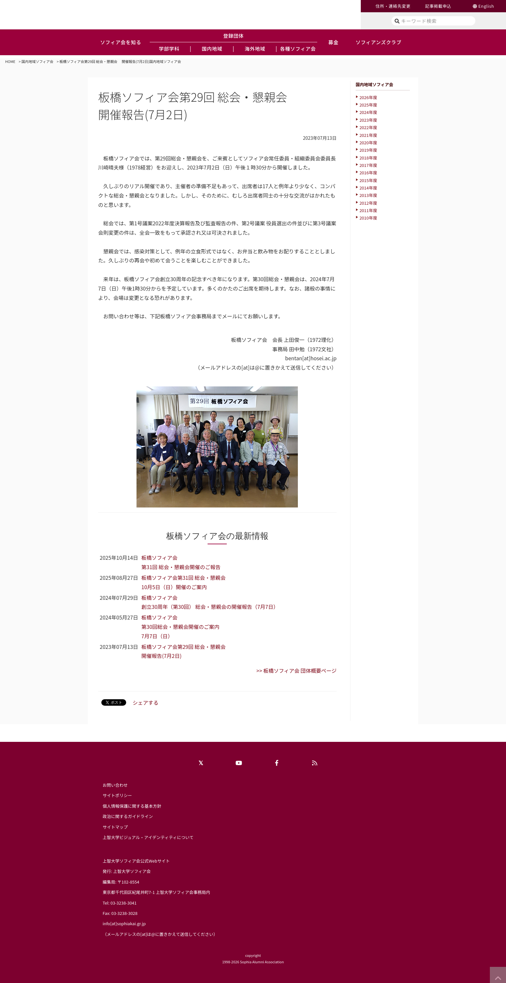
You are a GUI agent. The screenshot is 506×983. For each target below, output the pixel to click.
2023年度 (368, 120)
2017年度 (368, 165)
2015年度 (368, 180)
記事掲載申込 (438, 6)
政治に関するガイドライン (128, 816)
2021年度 (368, 135)
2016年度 (368, 172)
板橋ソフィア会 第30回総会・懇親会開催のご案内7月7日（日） (180, 626)
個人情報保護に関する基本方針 (132, 806)
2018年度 (368, 158)
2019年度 (368, 150)
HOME (10, 61)
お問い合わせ (115, 785)
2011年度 (368, 210)
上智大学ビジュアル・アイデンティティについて (148, 837)
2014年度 (368, 188)
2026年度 (368, 97)
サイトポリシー (117, 795)
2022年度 (368, 127)
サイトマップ (115, 827)
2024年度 (368, 112)
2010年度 (368, 218)
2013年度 (368, 195)
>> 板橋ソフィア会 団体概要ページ (297, 670)
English (486, 6)
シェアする (145, 702)
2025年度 (368, 105)
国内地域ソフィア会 (38, 61)
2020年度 (368, 142)
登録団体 (233, 35)
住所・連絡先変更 (393, 6)
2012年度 (368, 203)
